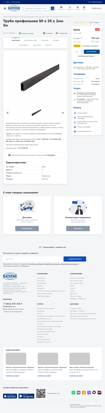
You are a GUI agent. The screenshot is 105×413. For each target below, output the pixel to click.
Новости (40, 286)
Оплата (48, 45)
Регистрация (15, 2)
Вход (7, 2)
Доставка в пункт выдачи (45, 308)
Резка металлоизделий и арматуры (49, 326)
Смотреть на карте (12, 376)
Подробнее (51, 155)
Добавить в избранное (78, 299)
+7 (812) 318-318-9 (12, 303)
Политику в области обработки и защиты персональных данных (53, 264)
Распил (39, 314)
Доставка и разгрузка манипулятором (83, 314)
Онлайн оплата (96, 8)
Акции (72, 286)
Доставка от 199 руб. (77, 311)
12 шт (31, 33)
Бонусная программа (77, 278)
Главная (5, 16)
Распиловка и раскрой (44, 329)
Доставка (37, 45)
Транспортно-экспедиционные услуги (83, 319)
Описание (15, 40)
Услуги (72, 288)
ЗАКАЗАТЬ (78, 228)
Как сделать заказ (76, 281)
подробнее (27, 228)
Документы (24, 45)
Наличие (45, 40)
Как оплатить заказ (76, 283)
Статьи (72, 291)
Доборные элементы (44, 342)
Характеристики (30, 40)
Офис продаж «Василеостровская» (81, 367)
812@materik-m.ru (9, 306)
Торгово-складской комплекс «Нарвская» (52, 367)
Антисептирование (43, 339)
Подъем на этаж (42, 334)
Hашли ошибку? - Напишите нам (52, 247)
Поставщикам (41, 283)
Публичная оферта (43, 296)
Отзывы (56, 40)
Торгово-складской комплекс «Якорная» (20, 367)
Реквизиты (40, 288)
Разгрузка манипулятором (46, 332)
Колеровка (40, 311)
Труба (47, 16)
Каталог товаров (13, 16)
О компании (42, 274)
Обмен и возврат (76, 296)
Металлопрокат (40, 16)
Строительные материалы (26, 16)
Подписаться (74, 259)
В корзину (92, 52)
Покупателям (76, 274)
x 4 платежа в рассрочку (90, 46)
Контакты (7, 299)
